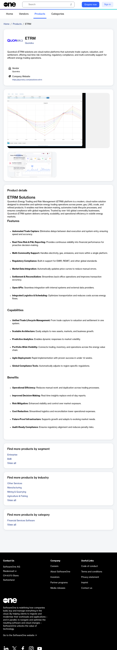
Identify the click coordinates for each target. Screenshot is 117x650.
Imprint (84, 583)
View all (11, 463)
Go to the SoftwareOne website (20, 635)
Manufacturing (14, 488)
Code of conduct (89, 566)
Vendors (23, 14)
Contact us (86, 588)
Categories (57, 14)
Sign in (107, 4)
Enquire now (91, 5)
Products (40, 14)
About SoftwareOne (60, 572)
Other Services (14, 483)
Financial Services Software (21, 521)
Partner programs (59, 583)
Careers (54, 566)
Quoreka (29, 43)
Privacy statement (90, 577)
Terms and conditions (91, 572)
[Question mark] (77, 5)
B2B (9, 459)
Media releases (57, 588)
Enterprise (12, 455)
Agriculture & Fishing (17, 496)
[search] (48, 4)
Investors (54, 577)
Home (9, 14)
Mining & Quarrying (16, 492)
